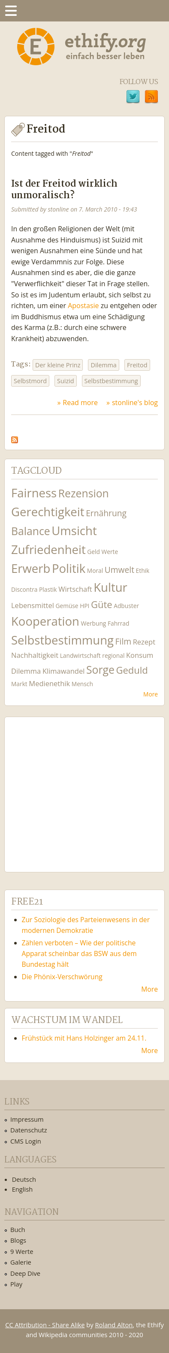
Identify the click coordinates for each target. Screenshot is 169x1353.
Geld (93, 552)
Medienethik (49, 683)
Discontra (24, 589)
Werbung (93, 623)
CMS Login (25, 1141)
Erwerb (30, 568)
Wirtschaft (75, 589)
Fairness (34, 493)
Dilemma (103, 365)
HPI (84, 606)
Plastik (48, 589)
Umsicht (74, 531)
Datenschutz (28, 1130)
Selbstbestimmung (111, 381)
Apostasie (83, 305)
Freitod (137, 365)
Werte (110, 552)
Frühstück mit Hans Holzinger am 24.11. (84, 1038)
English (22, 1189)
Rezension (83, 493)
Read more (80, 402)
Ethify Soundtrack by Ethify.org (75, 787)
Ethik (143, 570)
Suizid (65, 381)
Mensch (82, 684)
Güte (101, 604)
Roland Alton (114, 1324)
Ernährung (106, 513)
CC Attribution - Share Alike (44, 1324)
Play (16, 1284)
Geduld (132, 669)
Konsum (139, 655)
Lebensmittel (32, 605)
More (150, 694)
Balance (30, 531)
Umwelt (119, 569)
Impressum (27, 1119)
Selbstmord (30, 381)
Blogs (18, 1240)
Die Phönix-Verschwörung (62, 976)
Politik (68, 568)
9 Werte (21, 1251)
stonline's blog (135, 402)
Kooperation (45, 621)
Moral (95, 570)
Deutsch (24, 1179)
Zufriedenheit (48, 549)
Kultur (110, 587)
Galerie (20, 1262)
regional (113, 655)
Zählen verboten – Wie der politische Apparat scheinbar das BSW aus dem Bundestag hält (79, 953)
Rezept (144, 642)
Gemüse (66, 606)
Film (123, 641)
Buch (17, 1229)
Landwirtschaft (80, 655)
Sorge (100, 670)
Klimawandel (63, 671)
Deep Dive (25, 1273)
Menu (10, 10)
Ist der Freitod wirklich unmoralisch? (64, 190)
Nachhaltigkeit (34, 655)
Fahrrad (118, 623)
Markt (19, 684)
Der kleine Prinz (57, 365)
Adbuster (126, 606)
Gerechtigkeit (47, 512)
